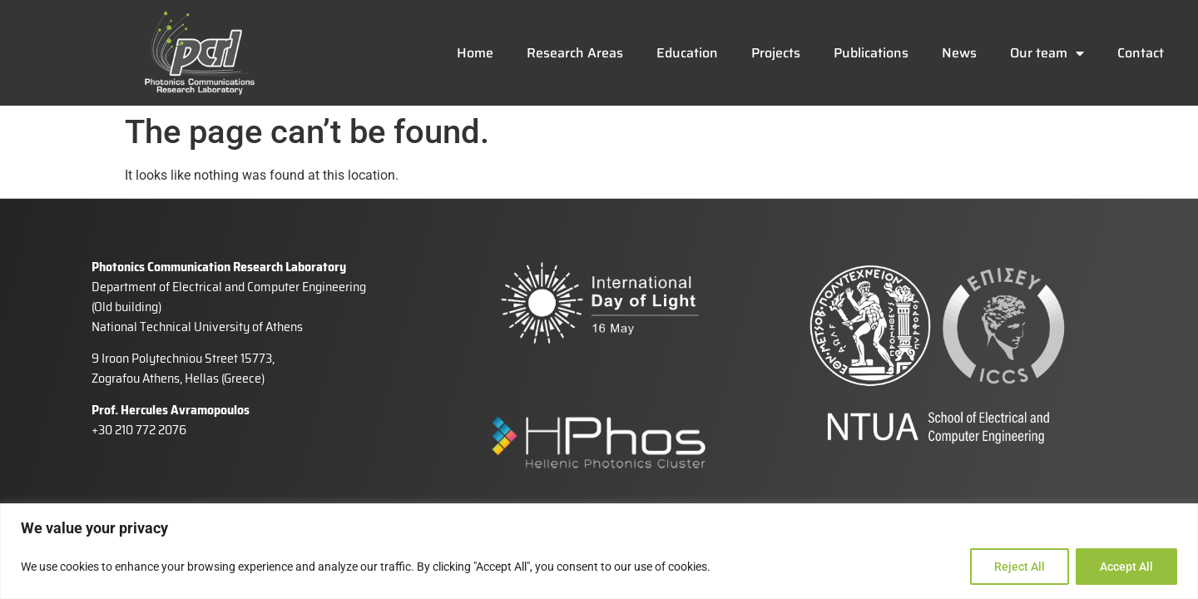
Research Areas (575, 52)
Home (475, 52)
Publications (871, 52)
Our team (1047, 53)
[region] (599, 551)
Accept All (1126, 566)
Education (687, 52)
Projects (775, 52)
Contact (1140, 52)
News (959, 52)
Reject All (1019, 566)
